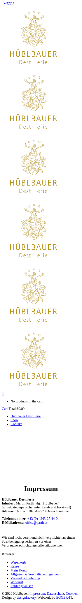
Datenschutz (55, 593)
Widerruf (16, 582)
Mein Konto (19, 570)
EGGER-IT (64, 597)
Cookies (71, 593)
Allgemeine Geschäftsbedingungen (34, 574)
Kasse (14, 566)
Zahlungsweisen (21, 586)
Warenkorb (18, 562)
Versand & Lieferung (25, 578)
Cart (5, 409)
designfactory (26, 597)
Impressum (37, 593)
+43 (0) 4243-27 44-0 (42, 518)
